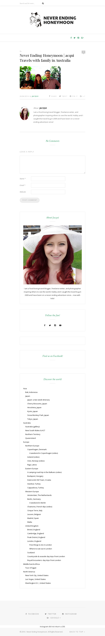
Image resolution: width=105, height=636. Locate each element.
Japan (27, 396)
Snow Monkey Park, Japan (38, 415)
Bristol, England (33, 529)
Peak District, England (36, 537)
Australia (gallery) (32, 426)
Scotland (31, 552)
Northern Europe (32, 445)
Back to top (77, 632)
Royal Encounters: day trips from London (44, 560)
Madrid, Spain (33, 518)
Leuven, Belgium (34, 514)
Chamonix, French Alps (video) (39, 506)
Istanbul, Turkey (34, 484)
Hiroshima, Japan (34, 407)
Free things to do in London (40, 545)
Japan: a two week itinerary (38, 400)
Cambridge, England (35, 533)
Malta (29, 522)
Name (23, 178)
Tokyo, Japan (32, 419)
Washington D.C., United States (38, 583)
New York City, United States (37, 575)
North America (29, 571)
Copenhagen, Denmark (37, 449)
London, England (34, 541)
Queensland (30, 438)
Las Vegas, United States (35, 579)
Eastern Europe (31, 468)
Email (22, 185)
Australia (27, 423)
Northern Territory (32, 434)
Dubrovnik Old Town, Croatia (39, 480)
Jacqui (35, 96)
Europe (26, 442)
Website (23, 192)
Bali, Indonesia (31, 392)
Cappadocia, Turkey (35, 487)
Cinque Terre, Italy (34, 510)
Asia (25, 388)
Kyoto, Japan (32, 411)
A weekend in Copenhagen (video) (43, 453)
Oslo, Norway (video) (35, 461)
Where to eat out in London (40, 548)
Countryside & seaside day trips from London (46, 556)
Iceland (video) (33, 457)
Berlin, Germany (34, 499)
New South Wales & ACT (35, 430)
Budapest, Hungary (35, 476)
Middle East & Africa (31, 564)
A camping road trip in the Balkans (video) (44, 472)
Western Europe (32, 491)
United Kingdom (31, 526)
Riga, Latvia (32, 464)
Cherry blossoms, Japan (37, 403)
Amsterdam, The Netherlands (39, 495)
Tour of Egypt (30, 568)
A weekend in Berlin (37, 503)
